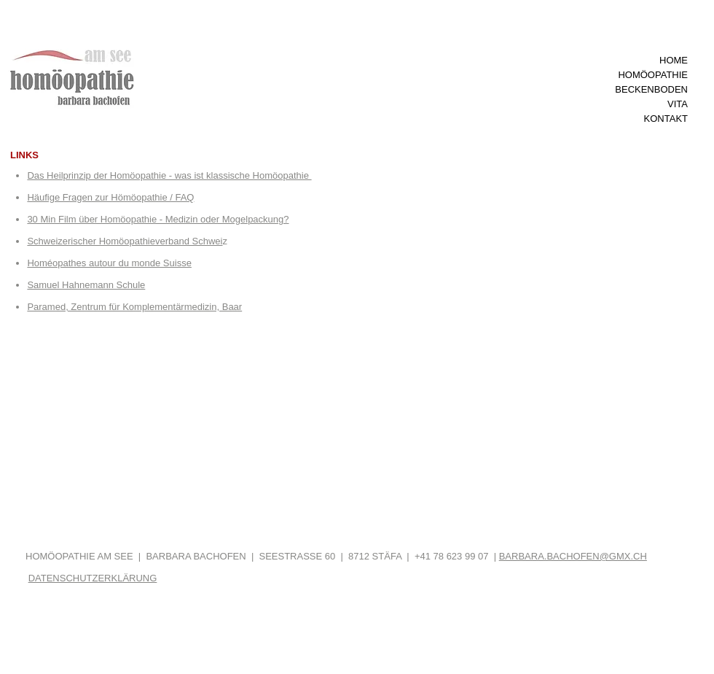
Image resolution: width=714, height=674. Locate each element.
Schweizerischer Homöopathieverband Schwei (124, 241)
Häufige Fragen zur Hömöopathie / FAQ (110, 197)
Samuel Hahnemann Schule (86, 284)
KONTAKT (666, 118)
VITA (677, 103)
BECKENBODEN (651, 89)
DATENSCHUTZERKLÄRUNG (92, 578)
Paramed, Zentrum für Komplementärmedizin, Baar (134, 306)
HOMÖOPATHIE (653, 74)
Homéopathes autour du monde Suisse (109, 262)
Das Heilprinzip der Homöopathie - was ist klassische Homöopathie (169, 175)
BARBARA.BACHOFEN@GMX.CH (573, 556)
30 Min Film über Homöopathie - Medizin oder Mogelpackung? (158, 219)
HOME (673, 60)
